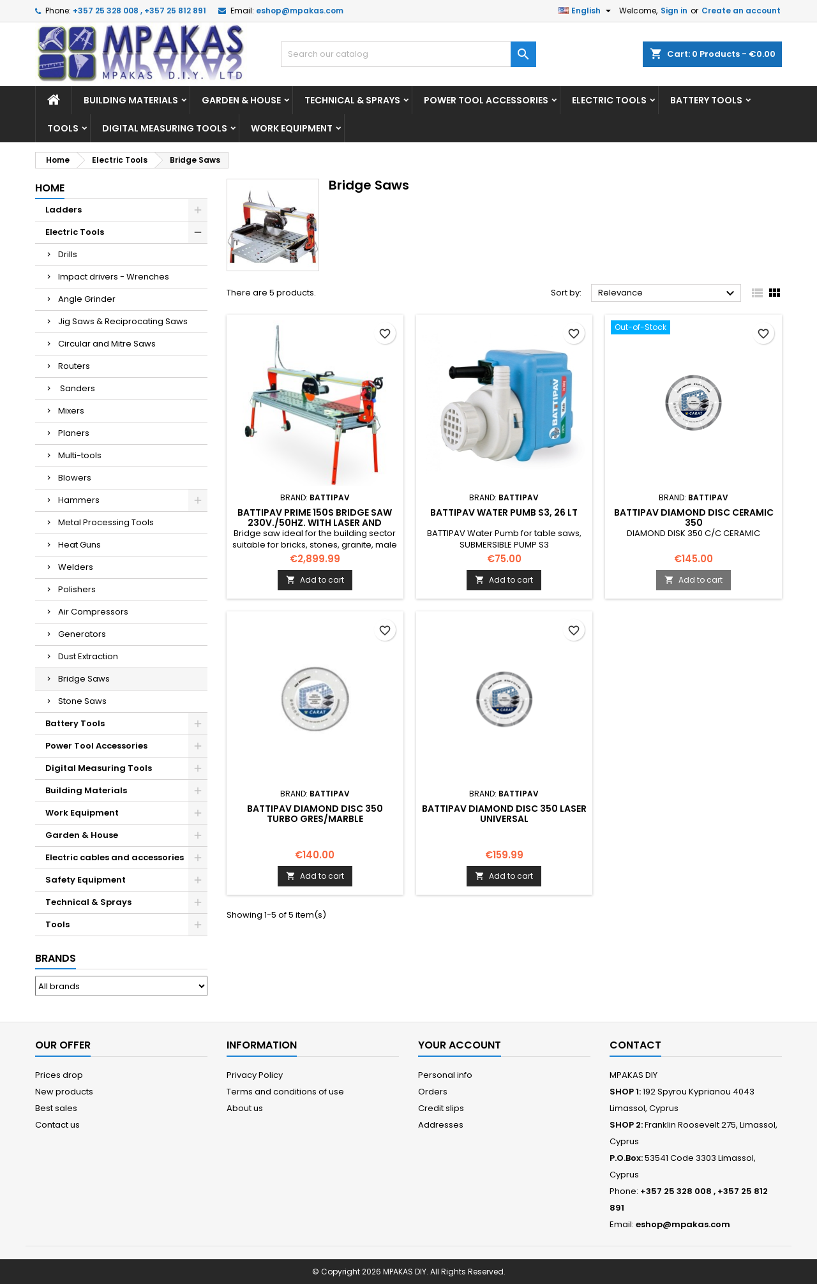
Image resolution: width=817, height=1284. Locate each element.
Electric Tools (609, 100)
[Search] (408, 54)
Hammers (79, 500)
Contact (635, 1045)
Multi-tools (79, 455)
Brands (55, 958)
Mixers (71, 411)
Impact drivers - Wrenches (113, 277)
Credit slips (441, 1108)
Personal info (445, 1075)
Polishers (77, 589)
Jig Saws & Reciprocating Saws (123, 321)
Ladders (63, 210)
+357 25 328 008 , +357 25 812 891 (139, 10)
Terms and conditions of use (285, 1092)
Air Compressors (93, 612)
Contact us (57, 1125)
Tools (63, 128)
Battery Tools (706, 100)
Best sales (56, 1108)
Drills (67, 254)
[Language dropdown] (586, 11)
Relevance (668, 293)
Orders (432, 1092)
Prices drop (59, 1075)
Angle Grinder (87, 299)
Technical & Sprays (352, 100)
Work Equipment (292, 128)
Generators (82, 634)
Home (49, 188)
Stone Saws (82, 701)
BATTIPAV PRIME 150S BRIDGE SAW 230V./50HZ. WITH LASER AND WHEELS (314, 522)
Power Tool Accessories (486, 100)
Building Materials (131, 100)
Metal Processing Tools (106, 522)
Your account (459, 1045)
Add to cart (315, 579)
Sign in (674, 10)
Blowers (74, 478)
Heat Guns (79, 545)
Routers (74, 366)
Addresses (440, 1125)
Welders (75, 567)
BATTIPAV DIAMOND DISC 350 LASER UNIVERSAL (504, 813)
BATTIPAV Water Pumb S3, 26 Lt (504, 512)
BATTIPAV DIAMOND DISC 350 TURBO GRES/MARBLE (315, 813)
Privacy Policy (255, 1075)
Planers (73, 433)
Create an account (741, 10)
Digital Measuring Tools (164, 128)
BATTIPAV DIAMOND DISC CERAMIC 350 (694, 517)
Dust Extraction (88, 656)
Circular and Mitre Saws (107, 344)
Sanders (76, 388)
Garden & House (241, 100)
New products (64, 1092)
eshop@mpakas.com (299, 10)
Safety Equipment (85, 880)
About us (245, 1108)
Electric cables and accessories (114, 857)
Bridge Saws (84, 679)
